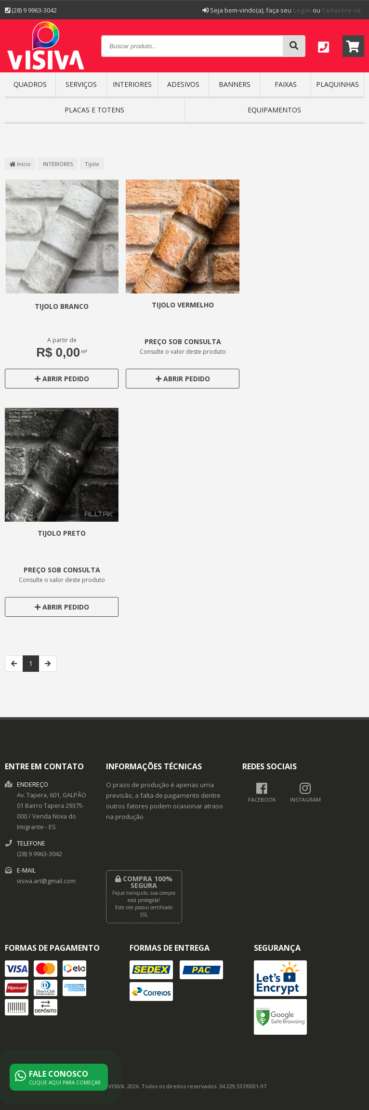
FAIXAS (286, 84)
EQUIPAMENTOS (274, 109)
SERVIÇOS (81, 84)
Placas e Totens (94, 109)
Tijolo (92, 163)
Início (20, 163)
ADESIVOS (183, 84)
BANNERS (234, 84)
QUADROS (30, 84)
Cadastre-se (341, 10)
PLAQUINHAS (337, 84)
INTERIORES (132, 84)
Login (302, 10)
